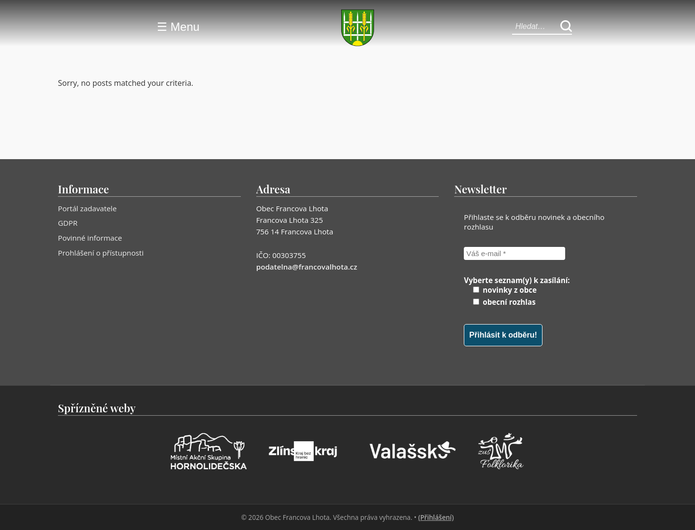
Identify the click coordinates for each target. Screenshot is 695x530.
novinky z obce (505, 290)
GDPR (68, 223)
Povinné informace (90, 238)
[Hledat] (566, 26)
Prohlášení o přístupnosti (101, 253)
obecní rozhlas (504, 302)
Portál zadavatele (87, 208)
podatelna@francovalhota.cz (306, 267)
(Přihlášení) (436, 517)
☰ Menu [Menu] (178, 26)
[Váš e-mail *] (514, 253)
